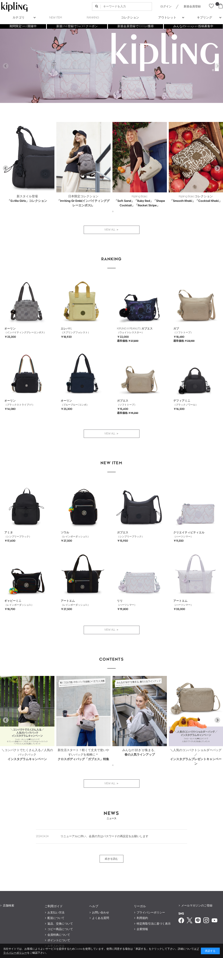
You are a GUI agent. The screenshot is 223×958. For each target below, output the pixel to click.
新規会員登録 (192, 6)
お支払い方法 (55, 912)
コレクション (130, 17)
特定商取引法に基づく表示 (154, 924)
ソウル (65, 532)
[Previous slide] (6, 66)
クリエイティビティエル (188, 532)
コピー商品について (60, 929)
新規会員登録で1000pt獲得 (135, 26)
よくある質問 (100, 918)
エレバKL (66, 328)
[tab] (110, 212)
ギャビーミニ (12, 601)
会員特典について (58, 935)
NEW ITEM (55, 17)
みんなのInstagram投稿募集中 (193, 26)
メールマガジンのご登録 (196, 905)
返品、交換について (60, 924)
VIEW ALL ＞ (111, 229)
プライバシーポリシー (151, 912)
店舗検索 (8, 905)
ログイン (166, 6)
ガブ (176, 328)
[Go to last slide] (6, 168)
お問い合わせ (100, 912)
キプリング (204, 17)
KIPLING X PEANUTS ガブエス (135, 328)
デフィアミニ (181, 401)
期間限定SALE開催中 (23, 26)
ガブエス (122, 401)
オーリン (10, 328)
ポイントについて (58, 940)
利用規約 (142, 918)
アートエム (68, 601)
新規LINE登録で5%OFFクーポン (77, 26)
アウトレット (167, 17)
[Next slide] (217, 66)
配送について (55, 918)
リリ (120, 601)
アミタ (8, 532)
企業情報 (142, 929)
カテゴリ (18, 17)
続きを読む (111, 858)
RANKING (93, 17)
